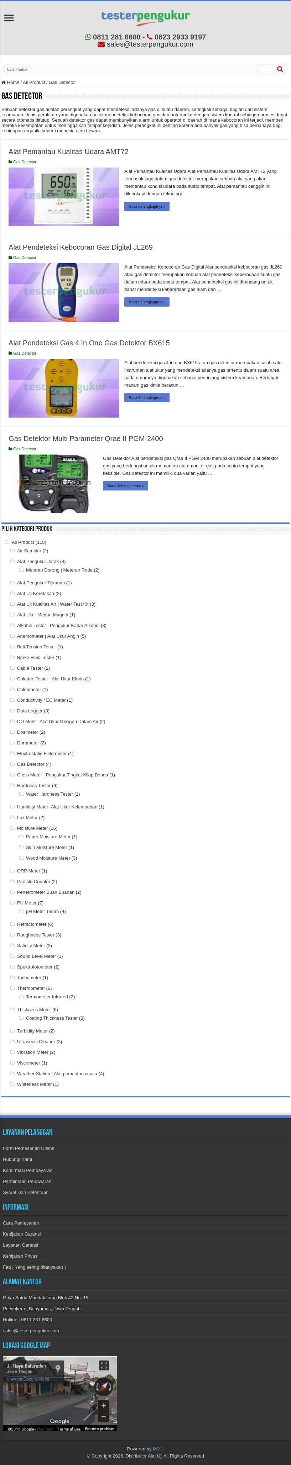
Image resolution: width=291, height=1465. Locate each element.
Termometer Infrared (47, 996)
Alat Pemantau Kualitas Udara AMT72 (69, 151)
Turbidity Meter (32, 1031)
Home (10, 82)
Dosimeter (27, 732)
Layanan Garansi (20, 1245)
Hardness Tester (34, 785)
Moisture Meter (32, 828)
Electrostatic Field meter (42, 753)
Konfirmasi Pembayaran (27, 1170)
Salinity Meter (31, 945)
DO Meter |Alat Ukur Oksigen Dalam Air (57, 721)
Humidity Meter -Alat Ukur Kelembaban (57, 807)
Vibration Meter (32, 1052)
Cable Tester (30, 668)
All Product (34, 82)
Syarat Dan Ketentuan (25, 1192)
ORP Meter (28, 871)
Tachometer (29, 977)
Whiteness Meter (34, 1084)
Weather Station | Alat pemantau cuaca (57, 1073)
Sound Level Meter (36, 956)
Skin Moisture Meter (46, 847)
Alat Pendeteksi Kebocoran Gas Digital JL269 (81, 247)
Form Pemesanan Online (28, 1148)
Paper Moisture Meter (48, 836)
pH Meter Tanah (42, 911)
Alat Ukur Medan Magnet (42, 614)
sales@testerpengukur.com (31, 1330)
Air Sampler (29, 550)
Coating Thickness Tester (52, 1018)
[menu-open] (9, 19)
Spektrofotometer (35, 967)
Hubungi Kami (17, 1159)
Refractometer (31, 924)
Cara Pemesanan (21, 1223)
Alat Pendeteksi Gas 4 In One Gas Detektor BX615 (89, 343)
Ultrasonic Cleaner (36, 1041)
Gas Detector (24, 162)
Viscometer (28, 1063)
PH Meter (27, 903)
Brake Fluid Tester (35, 657)
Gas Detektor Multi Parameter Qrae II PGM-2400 (86, 438)
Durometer (28, 742)
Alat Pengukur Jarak (38, 561)
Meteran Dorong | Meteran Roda (59, 570)
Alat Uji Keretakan (35, 593)
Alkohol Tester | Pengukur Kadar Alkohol (58, 625)
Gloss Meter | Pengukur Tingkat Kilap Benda (62, 774)
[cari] (280, 69)
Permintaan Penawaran (27, 1181)
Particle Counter (33, 881)
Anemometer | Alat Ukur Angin (48, 636)
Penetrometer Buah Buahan (45, 892)
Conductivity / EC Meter (41, 700)
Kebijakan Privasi (20, 1256)
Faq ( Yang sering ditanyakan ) (34, 1267)
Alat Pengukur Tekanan (41, 582)
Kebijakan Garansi (22, 1234)
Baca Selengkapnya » (147, 206)
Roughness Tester (35, 935)
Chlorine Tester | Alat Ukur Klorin (50, 678)
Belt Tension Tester (36, 646)
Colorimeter (29, 689)
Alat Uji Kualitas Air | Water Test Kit (53, 604)
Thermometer (31, 988)
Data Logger (30, 710)
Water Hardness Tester (49, 794)
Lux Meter (27, 817)
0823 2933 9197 (176, 37)
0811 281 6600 (113, 37)
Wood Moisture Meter (48, 858)
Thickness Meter (34, 1009)
